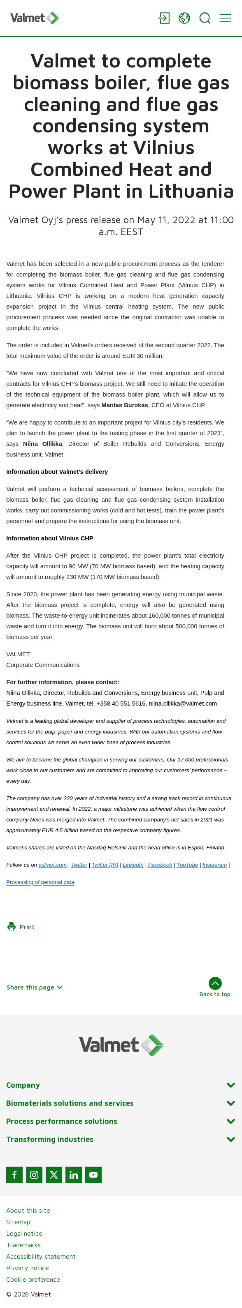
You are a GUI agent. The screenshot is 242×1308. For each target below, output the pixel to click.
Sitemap (18, 1221)
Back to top (215, 987)
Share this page (35, 987)
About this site (28, 1210)
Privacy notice (27, 1267)
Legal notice (24, 1233)
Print (21, 927)
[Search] (205, 18)
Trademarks (23, 1244)
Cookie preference (33, 1279)
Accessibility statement (41, 1256)
